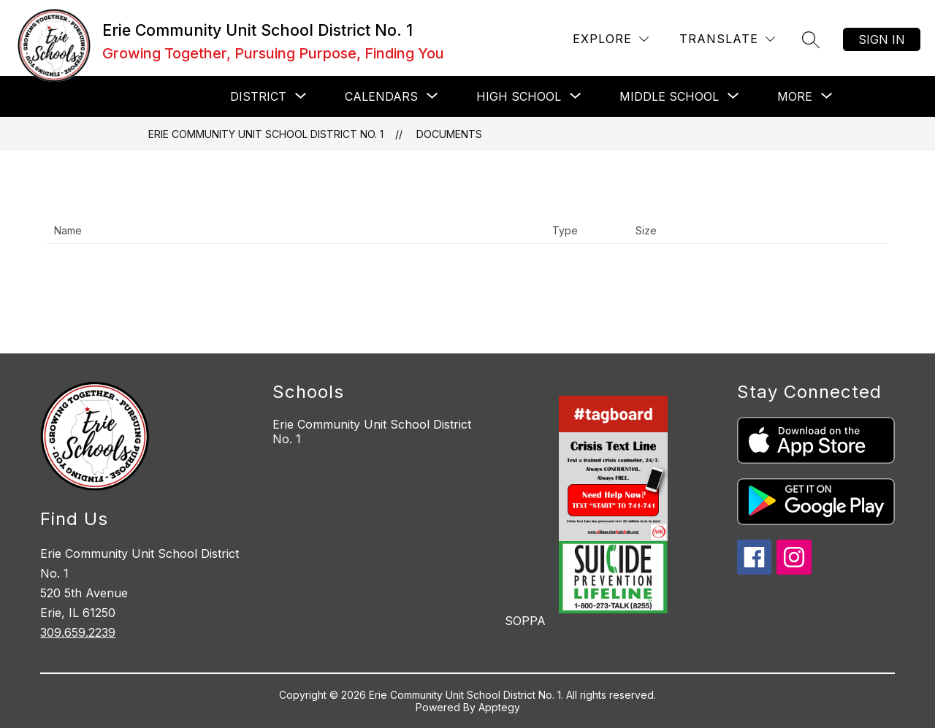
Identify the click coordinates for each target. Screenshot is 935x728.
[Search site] (811, 39)
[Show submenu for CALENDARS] (381, 96)
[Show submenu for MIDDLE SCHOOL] (669, 96)
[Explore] (610, 39)
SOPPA (525, 620)
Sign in (881, 39)
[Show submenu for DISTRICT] (258, 96)
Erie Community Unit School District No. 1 (265, 134)
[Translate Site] (727, 39)
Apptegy (499, 707)
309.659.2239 (77, 632)
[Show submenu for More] (794, 96)
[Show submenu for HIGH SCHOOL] (518, 96)
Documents (449, 134)
